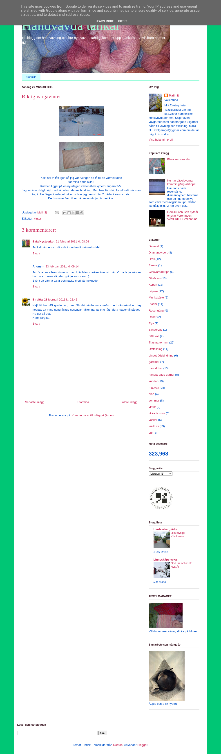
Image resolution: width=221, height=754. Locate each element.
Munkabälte (156, 297)
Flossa (153, 265)
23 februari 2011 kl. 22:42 (60, 299)
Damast (154, 246)
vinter (37, 218)
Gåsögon (155, 278)
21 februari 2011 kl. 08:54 (72, 241)
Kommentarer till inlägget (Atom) (93, 415)
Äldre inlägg (130, 402)
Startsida (31, 77)
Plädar (153, 304)
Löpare (153, 291)
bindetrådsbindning (161, 355)
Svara (36, 253)
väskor (153, 420)
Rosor (153, 317)
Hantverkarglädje (165, 529)
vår (151, 432)
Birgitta (38, 299)
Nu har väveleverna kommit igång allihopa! (181, 182)
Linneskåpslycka (165, 559)
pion (151, 394)
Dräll (152, 259)
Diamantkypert (158, 252)
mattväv (154, 387)
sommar (154, 400)
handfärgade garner (161, 374)
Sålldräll (154, 336)
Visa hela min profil (161, 139)
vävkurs (154, 426)
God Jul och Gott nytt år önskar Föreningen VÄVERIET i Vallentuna (182, 215)
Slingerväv (156, 329)
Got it (122, 21)
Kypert (153, 284)
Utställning (156, 349)
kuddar (153, 381)
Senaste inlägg (35, 402)
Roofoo (118, 745)
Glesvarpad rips (159, 272)
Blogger (142, 745)
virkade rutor (157, 413)
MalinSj (174, 95)
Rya (151, 323)
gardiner (154, 362)
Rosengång (156, 310)
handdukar (156, 368)
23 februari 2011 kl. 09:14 (62, 266)
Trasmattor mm (159, 342)
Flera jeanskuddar (179, 159)
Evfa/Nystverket (44, 241)
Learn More (105, 21)
